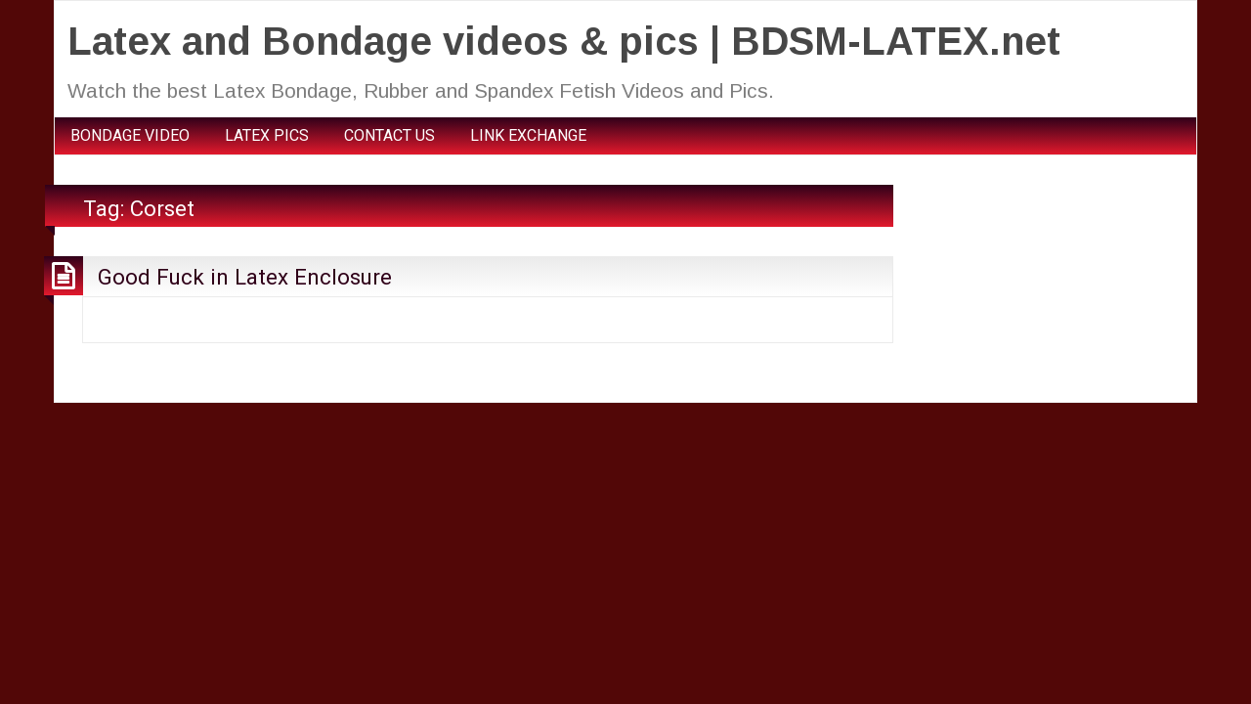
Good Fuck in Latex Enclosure (245, 276)
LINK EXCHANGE (528, 135)
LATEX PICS (267, 135)
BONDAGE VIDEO (130, 135)
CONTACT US (389, 135)
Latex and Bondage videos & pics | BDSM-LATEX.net (563, 41)
